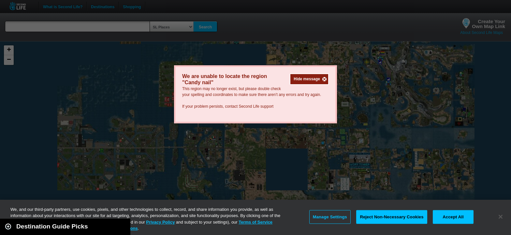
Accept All (453, 216)
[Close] (500, 217)
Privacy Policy (160, 222)
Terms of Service (255, 222)
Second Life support (256, 106)
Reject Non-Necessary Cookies (391, 216)
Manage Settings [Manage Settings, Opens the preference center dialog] (330, 216)
